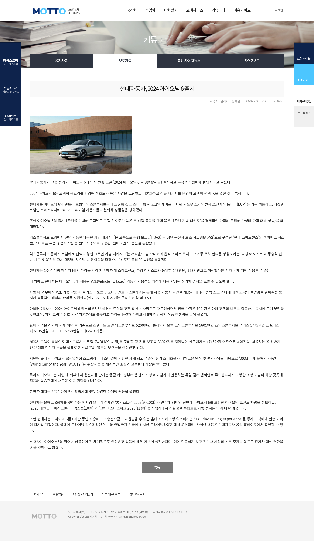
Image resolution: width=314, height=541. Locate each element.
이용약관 (58, 494)
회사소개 (39, 494)
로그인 (279, 10)
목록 (157, 467)
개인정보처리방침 (82, 494)
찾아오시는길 (137, 494)
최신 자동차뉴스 (188, 61)
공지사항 (61, 61)
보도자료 (125, 61)
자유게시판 (252, 61)
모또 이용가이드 (111, 494)
